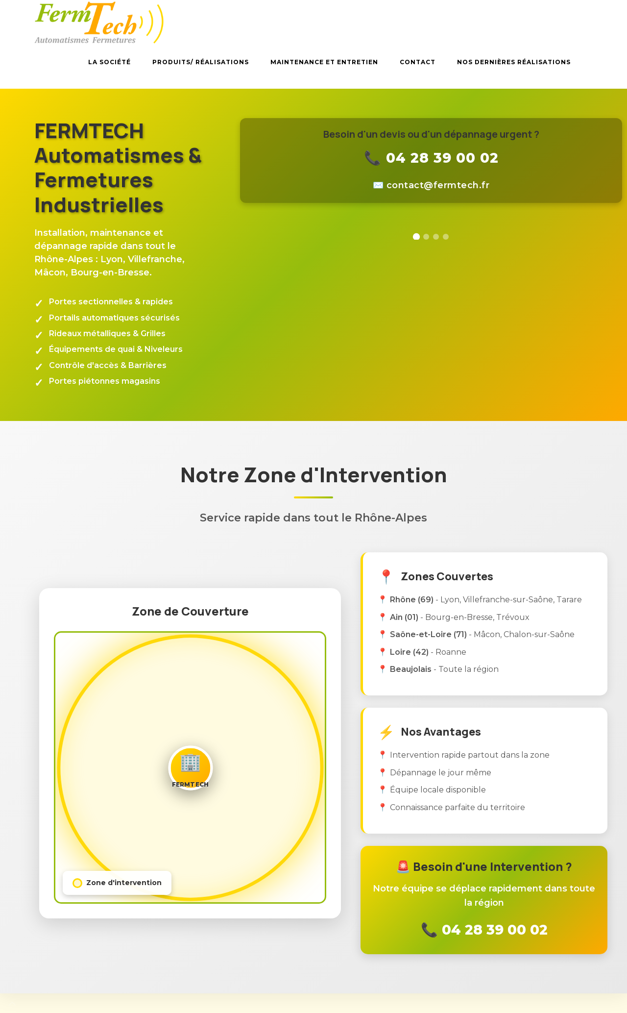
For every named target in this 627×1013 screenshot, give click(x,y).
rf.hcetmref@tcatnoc (438, 185)
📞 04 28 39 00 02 (431, 157)
